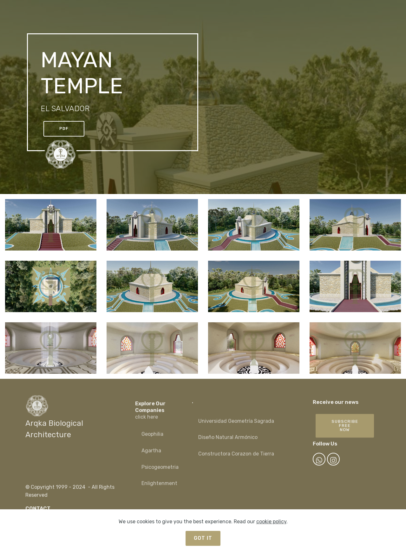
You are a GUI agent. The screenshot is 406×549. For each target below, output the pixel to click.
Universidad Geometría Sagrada (236, 426)
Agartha (151, 456)
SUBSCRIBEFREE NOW (344, 433)
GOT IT (203, 538)
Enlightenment (159, 488)
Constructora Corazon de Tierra (236, 459)
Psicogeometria (160, 472)
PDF (64, 128)
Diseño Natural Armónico (228, 442)
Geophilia (152, 439)
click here (146, 423)
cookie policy (271, 522)
